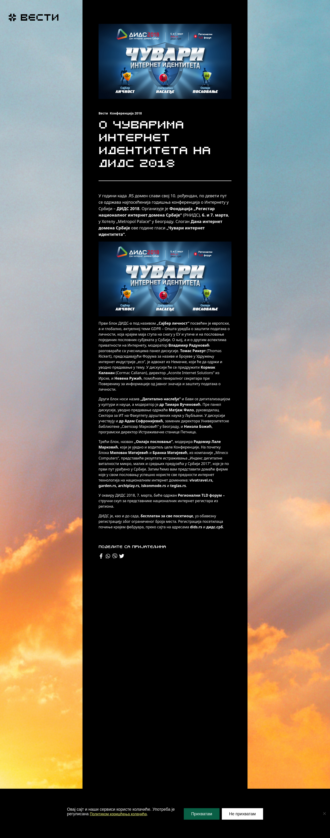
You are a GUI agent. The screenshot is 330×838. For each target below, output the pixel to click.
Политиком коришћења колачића (121, 814)
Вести (103, 113)
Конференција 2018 (126, 113)
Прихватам (201, 814)
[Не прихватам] (324, 813)
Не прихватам (242, 814)
